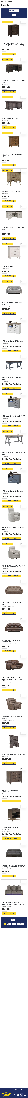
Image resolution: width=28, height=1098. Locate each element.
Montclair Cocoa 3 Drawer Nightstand (10, 790)
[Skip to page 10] (18, 924)
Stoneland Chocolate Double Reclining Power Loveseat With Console (12, 679)
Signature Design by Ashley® (9, 306)
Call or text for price (11, 351)
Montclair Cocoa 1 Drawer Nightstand (10, 828)
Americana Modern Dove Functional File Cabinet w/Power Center (13, 415)
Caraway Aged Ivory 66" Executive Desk (13, 228)
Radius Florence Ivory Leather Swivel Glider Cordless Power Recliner (13, 565)
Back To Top (15, 926)
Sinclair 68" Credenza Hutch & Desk (13, 754)
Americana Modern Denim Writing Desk (13, 378)
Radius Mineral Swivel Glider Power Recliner (13, 528)
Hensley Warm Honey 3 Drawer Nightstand (12, 154)
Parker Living (5, 531)
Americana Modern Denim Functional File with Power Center (12, 490)
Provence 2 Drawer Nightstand (12, 191)
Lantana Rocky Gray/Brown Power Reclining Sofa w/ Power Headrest (13, 903)
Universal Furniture (6, 793)
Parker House (5, 343)
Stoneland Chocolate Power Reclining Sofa (11, 640)
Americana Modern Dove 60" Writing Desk (14, 453)
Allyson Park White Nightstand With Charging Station (13, 265)
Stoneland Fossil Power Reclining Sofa (12, 603)
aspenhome (5, 47)
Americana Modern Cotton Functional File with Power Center (12, 340)
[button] (21, 22)
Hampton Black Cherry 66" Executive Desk (14, 81)
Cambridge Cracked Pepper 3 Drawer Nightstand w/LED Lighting (13, 44)
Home (2, 2)
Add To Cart (9, 54)
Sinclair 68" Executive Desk (10, 118)
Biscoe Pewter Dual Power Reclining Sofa (13, 303)
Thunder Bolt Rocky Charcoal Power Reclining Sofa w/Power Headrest (13, 865)
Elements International (7, 868)
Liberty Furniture (5, 268)
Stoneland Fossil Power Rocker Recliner (12, 717)
